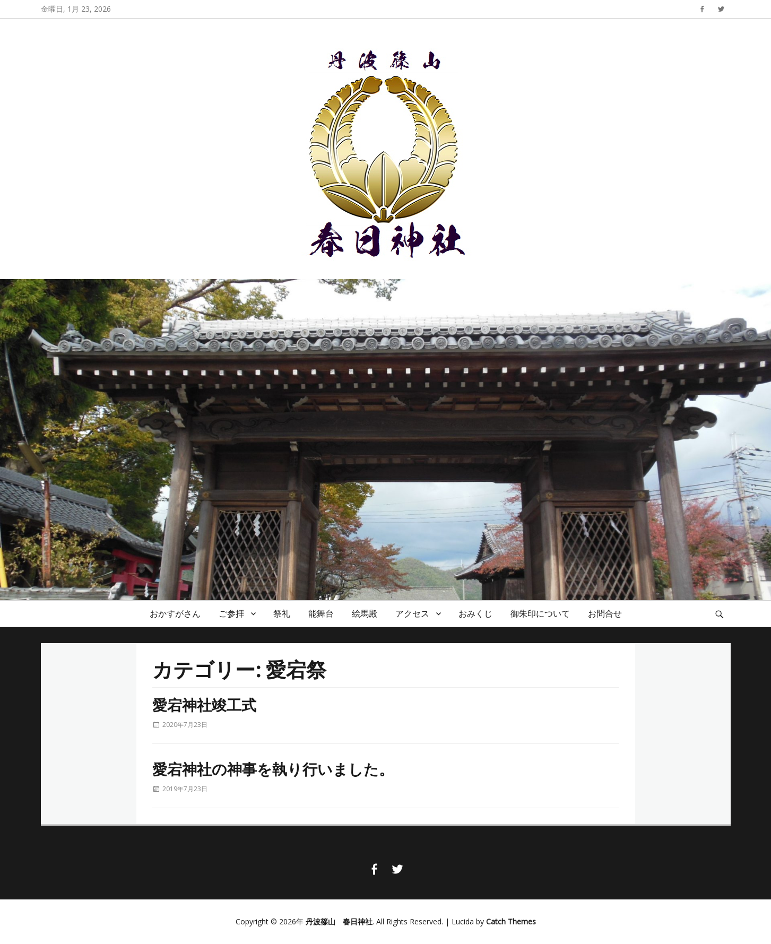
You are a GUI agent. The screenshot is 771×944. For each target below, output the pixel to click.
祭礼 (281, 613)
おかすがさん (175, 613)
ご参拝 (231, 613)
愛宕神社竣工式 (204, 704)
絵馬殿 (364, 613)
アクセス (412, 613)
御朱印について (540, 613)
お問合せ (605, 613)
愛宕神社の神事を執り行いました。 (273, 768)
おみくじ (475, 613)
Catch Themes (511, 921)
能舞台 (321, 613)
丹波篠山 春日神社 (339, 921)
